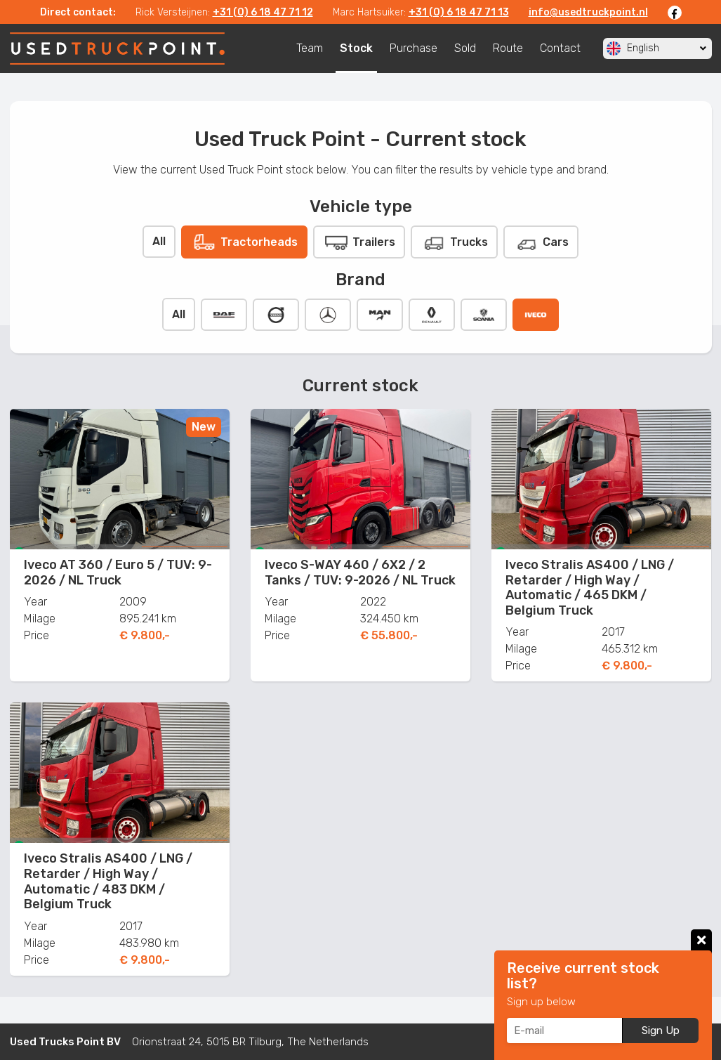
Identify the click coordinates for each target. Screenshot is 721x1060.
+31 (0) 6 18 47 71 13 (459, 12)
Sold (465, 48)
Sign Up (661, 1030)
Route (508, 48)
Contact (560, 48)
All (159, 241)
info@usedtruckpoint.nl (588, 12)
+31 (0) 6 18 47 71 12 (263, 12)
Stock (356, 48)
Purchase (413, 48)
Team (309, 48)
